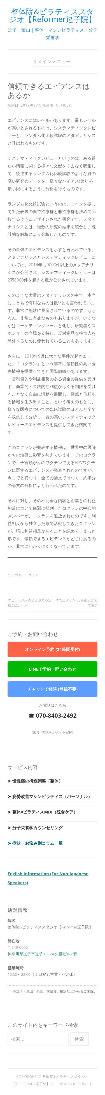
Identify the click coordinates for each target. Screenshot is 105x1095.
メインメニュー (54, 61)
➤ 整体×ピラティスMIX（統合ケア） (43, 812)
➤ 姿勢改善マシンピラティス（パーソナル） (50, 796)
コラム (33, 575)
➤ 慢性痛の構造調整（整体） (35, 781)
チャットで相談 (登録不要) (52, 689)
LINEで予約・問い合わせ (52, 669)
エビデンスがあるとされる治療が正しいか (29, 603)
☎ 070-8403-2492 (52, 715)
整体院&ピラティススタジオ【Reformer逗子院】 (52, 15)
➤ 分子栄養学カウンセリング (35, 827)
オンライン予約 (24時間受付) (52, 649)
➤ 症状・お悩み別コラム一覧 (35, 843)
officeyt (64, 105)
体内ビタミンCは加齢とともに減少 (76, 603)
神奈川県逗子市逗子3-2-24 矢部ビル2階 (42, 953)
